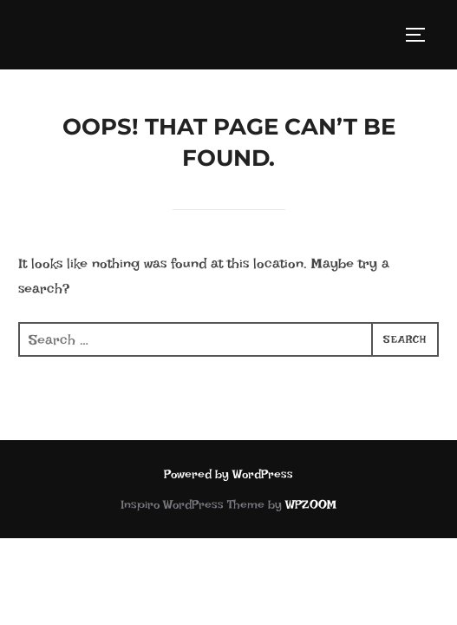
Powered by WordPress (228, 474)
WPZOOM (310, 504)
